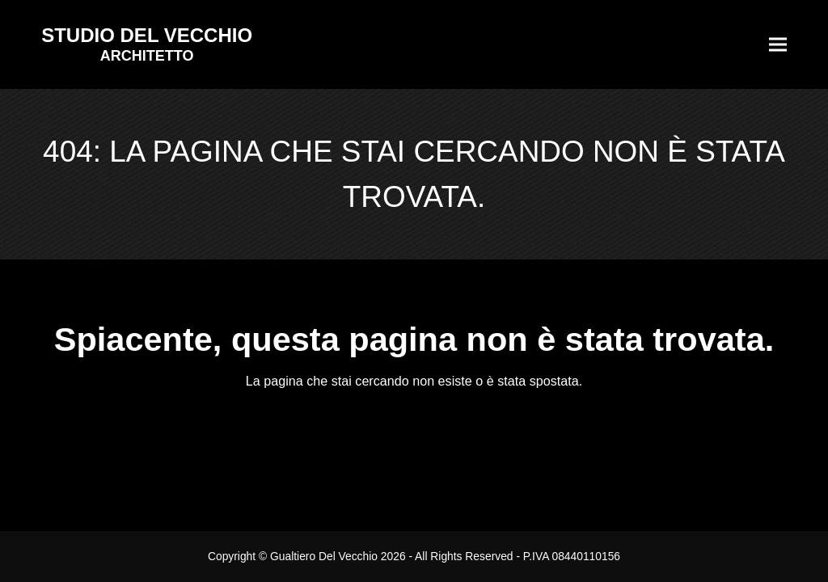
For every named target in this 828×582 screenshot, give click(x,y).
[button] (778, 45)
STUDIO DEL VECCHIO (146, 35)
